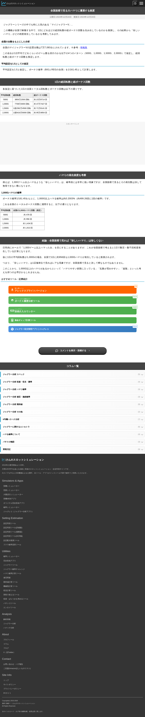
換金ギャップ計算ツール (23, 320)
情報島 (83, 47)
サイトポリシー (9, 684)
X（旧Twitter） (9, 652)
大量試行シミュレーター (13, 494)
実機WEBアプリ (9, 499)
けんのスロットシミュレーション (20, 3)
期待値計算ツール (10, 582)
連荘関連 (7, 578)
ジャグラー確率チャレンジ (14, 569)
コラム (6, 644)
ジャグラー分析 (9, 624)
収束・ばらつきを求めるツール (15, 599)
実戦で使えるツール (11, 595)
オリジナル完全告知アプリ (14, 503)
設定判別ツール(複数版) (12, 532)
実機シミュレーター (11, 486)
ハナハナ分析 (8, 628)
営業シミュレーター (11, 490)
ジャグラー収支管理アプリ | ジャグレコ (74, 328)
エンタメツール (9, 607)
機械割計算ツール (10, 586)
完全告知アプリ (9, 561)
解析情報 (7, 619)
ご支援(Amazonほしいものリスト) (17, 668)
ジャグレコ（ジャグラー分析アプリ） (18, 511)
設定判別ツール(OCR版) (13, 536)
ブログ (6, 648)
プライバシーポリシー (12, 689)
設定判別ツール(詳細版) (12, 528)
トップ (6, 680)
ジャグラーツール (10, 565)
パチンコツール (9, 603)
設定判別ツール (9, 523)
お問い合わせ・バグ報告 (13, 664)
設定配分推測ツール (11, 540)
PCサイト (7, 693)
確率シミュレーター (11, 507)
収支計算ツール (9, 590)
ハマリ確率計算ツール (12, 573)
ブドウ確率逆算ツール (12, 545)
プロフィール (8, 640)
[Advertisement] (72, 145)
